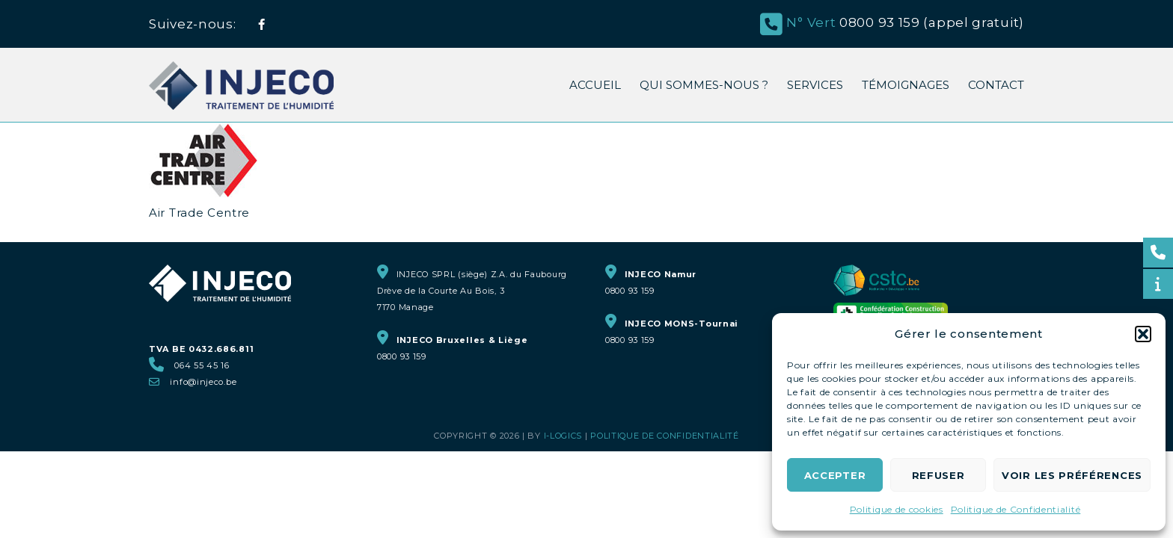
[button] (1143, 334)
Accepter (835, 475)
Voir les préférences (1072, 475)
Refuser (938, 475)
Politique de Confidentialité (1016, 509)
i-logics (563, 435)
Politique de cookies (896, 509)
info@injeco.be (203, 382)
